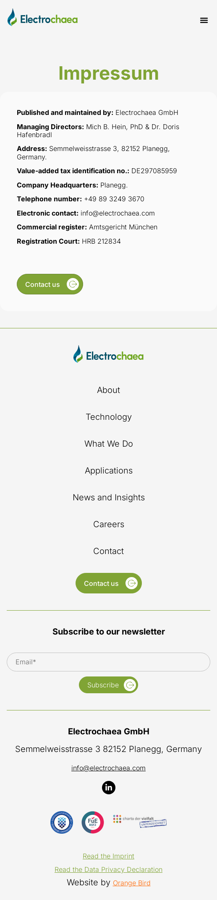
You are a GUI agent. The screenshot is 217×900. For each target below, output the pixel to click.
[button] (204, 20)
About (108, 390)
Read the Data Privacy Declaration (108, 869)
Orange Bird (132, 883)
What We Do (108, 444)
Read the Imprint (108, 856)
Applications (109, 471)
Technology (109, 417)
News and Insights (109, 497)
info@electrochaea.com (108, 768)
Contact (108, 551)
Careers (108, 524)
